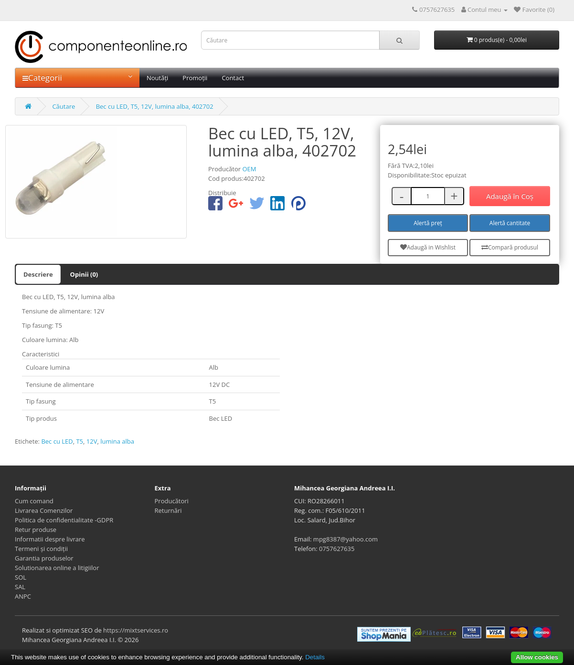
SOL (20, 577)
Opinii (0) (84, 274)
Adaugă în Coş (509, 196)
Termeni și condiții (41, 548)
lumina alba (117, 441)
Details (315, 657)
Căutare (63, 106)
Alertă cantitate (509, 223)
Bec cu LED (57, 441)
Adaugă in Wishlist (428, 247)
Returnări (168, 510)
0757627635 (336, 548)
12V (91, 441)
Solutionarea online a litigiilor (57, 567)
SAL (20, 586)
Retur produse (35, 529)
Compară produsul (509, 247)
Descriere (38, 274)
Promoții (194, 77)
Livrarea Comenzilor (44, 510)
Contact (233, 77)
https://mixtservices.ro (135, 630)
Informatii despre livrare (50, 539)
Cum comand (34, 501)
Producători (172, 501)
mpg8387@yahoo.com (345, 539)
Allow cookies (537, 657)
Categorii (77, 77)
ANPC (23, 596)
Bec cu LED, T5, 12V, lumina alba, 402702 (154, 106)
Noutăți (157, 77)
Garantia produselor (44, 558)
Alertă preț (428, 223)
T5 (79, 441)
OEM (249, 169)
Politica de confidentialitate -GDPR (64, 520)
